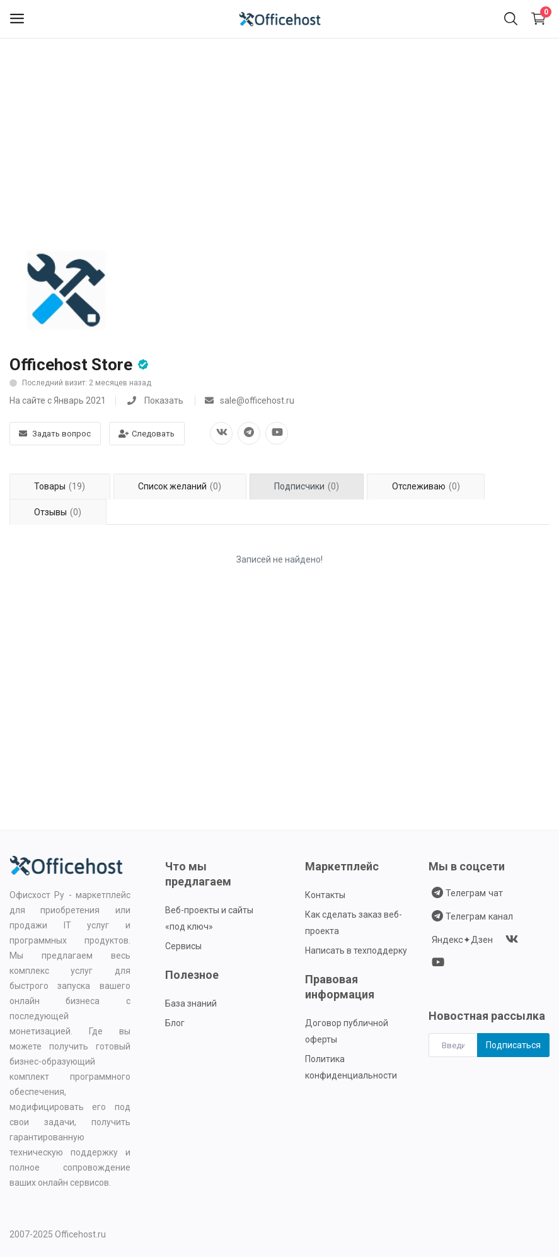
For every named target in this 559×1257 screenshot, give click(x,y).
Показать (163, 400)
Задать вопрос (55, 433)
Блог (175, 1023)
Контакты (325, 895)
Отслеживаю (426, 486)
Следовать (146, 433)
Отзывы (57, 512)
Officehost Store (70, 364)
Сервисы (183, 946)
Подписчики (306, 486)
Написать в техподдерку (356, 950)
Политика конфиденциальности (351, 1067)
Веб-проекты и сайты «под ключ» (209, 918)
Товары (59, 486)
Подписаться (513, 1045)
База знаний (191, 1003)
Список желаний (179, 486)
